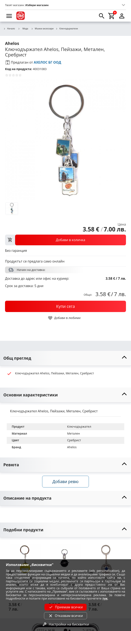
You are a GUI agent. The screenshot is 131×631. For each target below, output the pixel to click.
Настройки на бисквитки (65, 624)
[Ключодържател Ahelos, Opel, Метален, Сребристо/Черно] (65, 558)
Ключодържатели (67, 28)
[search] (101, 16)
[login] (122, 16)
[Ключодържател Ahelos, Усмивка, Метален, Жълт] (26, 558)
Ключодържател (79, 427)
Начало (9, 28)
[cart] (112, 16)
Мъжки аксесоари (42, 28)
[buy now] (65, 306)
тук (105, 598)
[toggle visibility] (65, 358)
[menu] (9, 16)
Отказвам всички (65, 615)
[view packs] (65, 240)
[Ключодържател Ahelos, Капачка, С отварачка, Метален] (106, 558)
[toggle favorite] (65, 318)
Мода (23, 28)
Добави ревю (65, 481)
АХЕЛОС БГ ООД (47, 62)
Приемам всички (65, 607)
